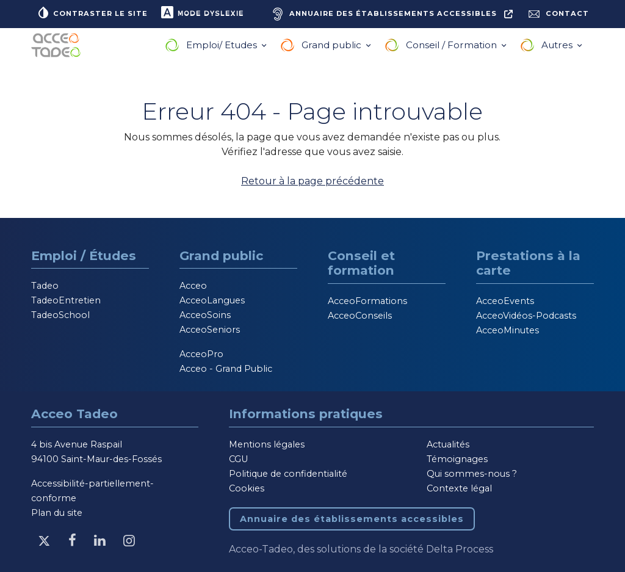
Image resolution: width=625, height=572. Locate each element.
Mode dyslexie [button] (202, 12)
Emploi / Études (83, 255)
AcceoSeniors (209, 329)
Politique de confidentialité (288, 473)
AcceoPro (201, 354)
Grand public (333, 45)
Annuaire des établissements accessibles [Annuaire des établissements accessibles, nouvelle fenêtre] (352, 518)
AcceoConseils (360, 315)
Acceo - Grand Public (225, 368)
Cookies (246, 488)
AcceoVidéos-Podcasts (526, 315)
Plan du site (56, 512)
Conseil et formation (361, 263)
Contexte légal (459, 488)
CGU (238, 459)
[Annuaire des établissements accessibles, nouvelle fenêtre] (391, 14)
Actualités (448, 444)
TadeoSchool (60, 315)
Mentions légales (267, 444)
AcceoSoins (205, 315)
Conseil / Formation (452, 45)
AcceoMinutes (507, 330)
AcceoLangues (212, 300)
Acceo (193, 285)
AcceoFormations (367, 300)
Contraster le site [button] (92, 12)
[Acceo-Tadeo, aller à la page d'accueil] (58, 45)
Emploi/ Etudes (222, 45)
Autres (558, 45)
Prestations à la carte (528, 263)
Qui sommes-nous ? (472, 473)
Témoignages (457, 459)
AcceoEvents (505, 300)
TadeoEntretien (66, 300)
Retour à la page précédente (312, 181)
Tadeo (45, 285)
